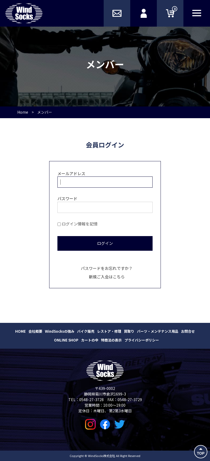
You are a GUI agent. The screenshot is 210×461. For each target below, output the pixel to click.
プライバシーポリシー (141, 340)
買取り (129, 331)
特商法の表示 (111, 340)
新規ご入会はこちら (107, 276)
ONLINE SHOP (66, 340)
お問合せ (188, 331)
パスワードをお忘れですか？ (107, 268)
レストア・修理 (109, 331)
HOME (20, 331)
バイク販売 (85, 331)
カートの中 (89, 340)
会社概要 (35, 331)
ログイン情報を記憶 (77, 224)
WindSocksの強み (59, 331)
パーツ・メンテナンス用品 (157, 331)
